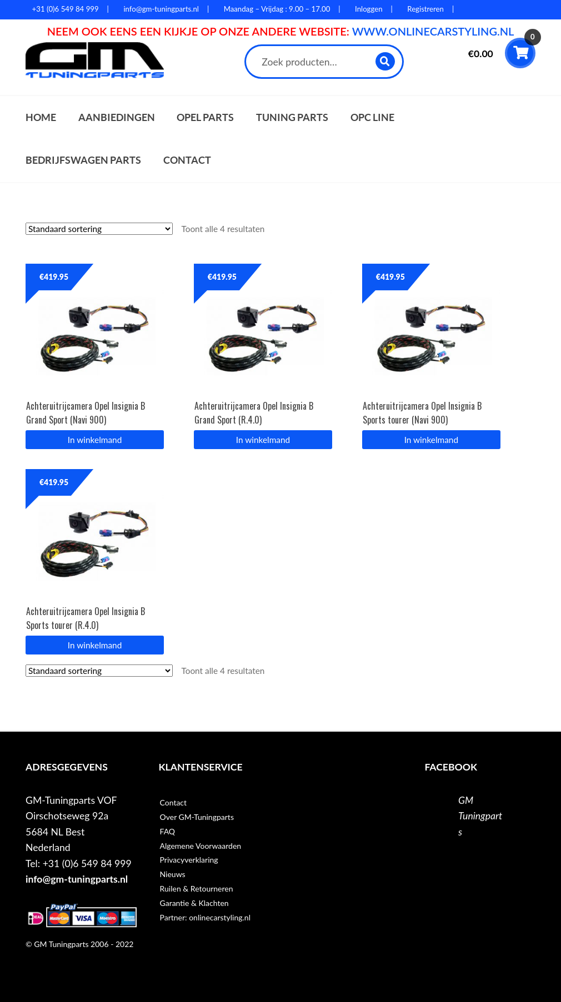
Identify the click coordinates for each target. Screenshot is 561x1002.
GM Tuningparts (480, 816)
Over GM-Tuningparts (197, 817)
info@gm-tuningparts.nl (77, 879)
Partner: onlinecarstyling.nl (205, 917)
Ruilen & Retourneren (196, 888)
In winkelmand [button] (95, 440)
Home (41, 117)
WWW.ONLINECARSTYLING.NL (433, 31)
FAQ (168, 831)
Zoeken (385, 61)
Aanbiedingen (116, 117)
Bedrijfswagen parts (83, 160)
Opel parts (205, 117)
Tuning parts (292, 117)
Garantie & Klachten (194, 903)
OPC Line (372, 117)
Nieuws (173, 874)
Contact (187, 160)
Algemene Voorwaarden (201, 845)
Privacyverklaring (189, 859)
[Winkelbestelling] (99, 229)
